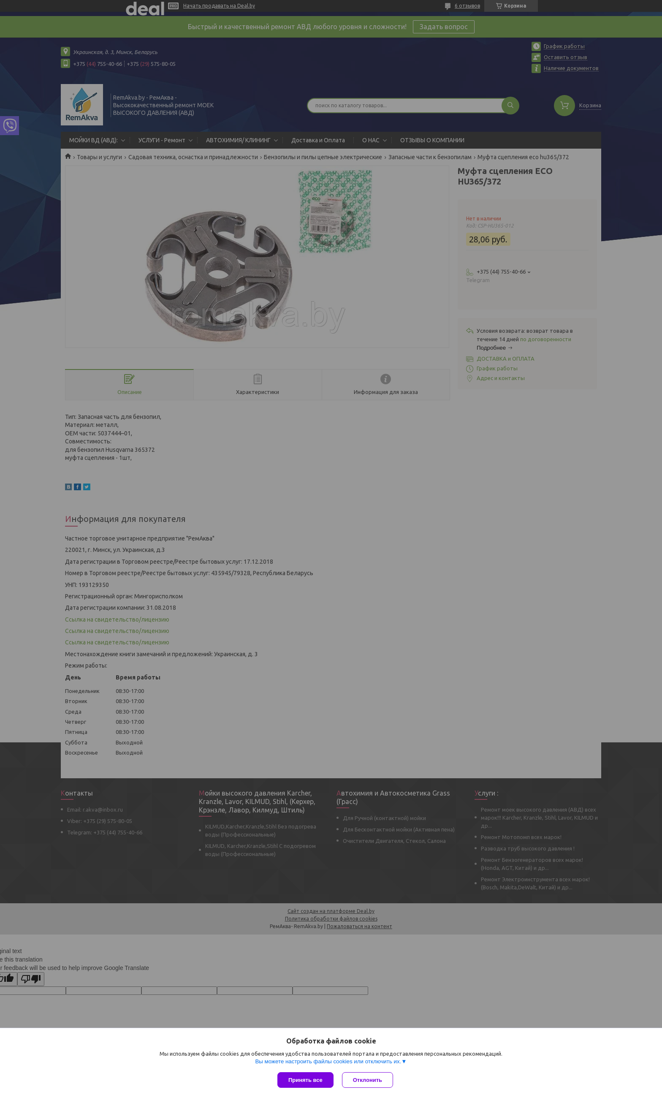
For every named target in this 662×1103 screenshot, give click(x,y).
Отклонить (367, 1080)
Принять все (305, 1080)
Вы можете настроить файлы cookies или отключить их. (328, 1061)
